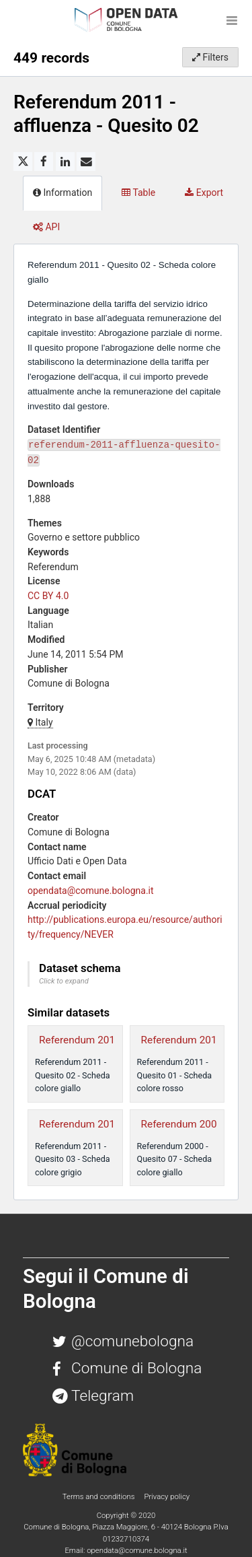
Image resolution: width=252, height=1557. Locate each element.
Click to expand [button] (64, 981)
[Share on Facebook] (43, 161)
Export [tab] (204, 192)
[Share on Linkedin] (65, 161)
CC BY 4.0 (48, 595)
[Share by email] (86, 161)
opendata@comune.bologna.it (91, 890)
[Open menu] (232, 20)
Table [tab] (138, 192)
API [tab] (46, 226)
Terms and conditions (99, 1496)
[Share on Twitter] (22, 161)
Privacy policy (167, 1496)
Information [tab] (62, 192)
